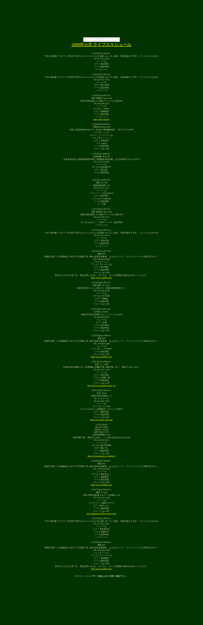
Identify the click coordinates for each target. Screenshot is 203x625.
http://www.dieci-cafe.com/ (101, 420)
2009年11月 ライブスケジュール (102, 44)
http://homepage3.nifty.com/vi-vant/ (102, 514)
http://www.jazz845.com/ (101, 278)
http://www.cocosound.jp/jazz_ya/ (101, 385)
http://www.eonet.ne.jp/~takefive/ (101, 456)
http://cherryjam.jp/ (101, 119)
